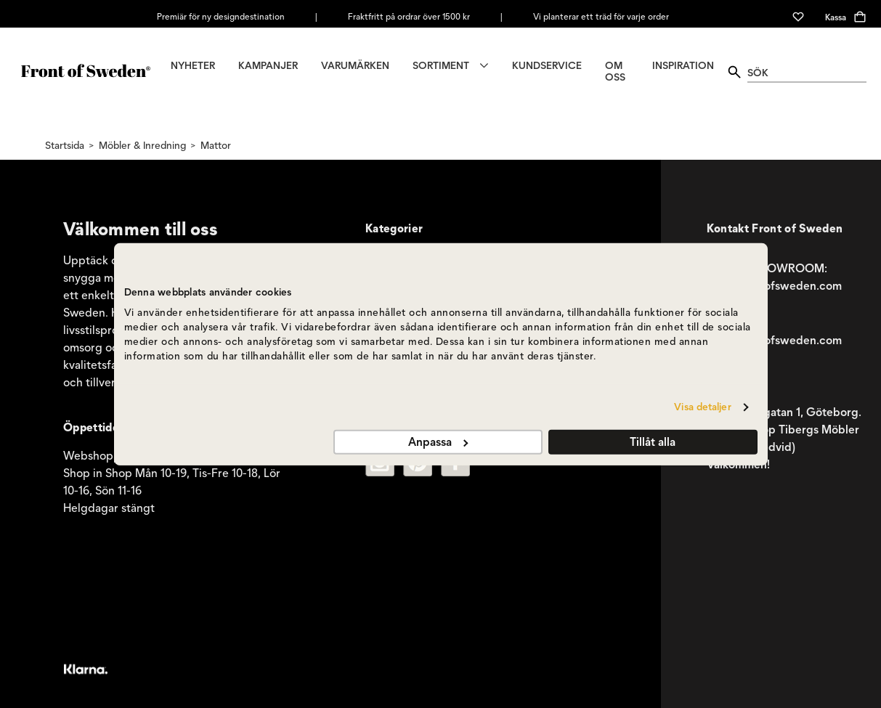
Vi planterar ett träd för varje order (601, 16)
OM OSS (615, 72)
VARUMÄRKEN (355, 66)
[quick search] (806, 72)
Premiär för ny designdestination (221, 16)
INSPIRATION (683, 66)
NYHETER (193, 66)
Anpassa (438, 442)
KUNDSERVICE (547, 66)
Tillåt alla (652, 442)
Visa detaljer (702, 407)
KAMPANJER (268, 66)
